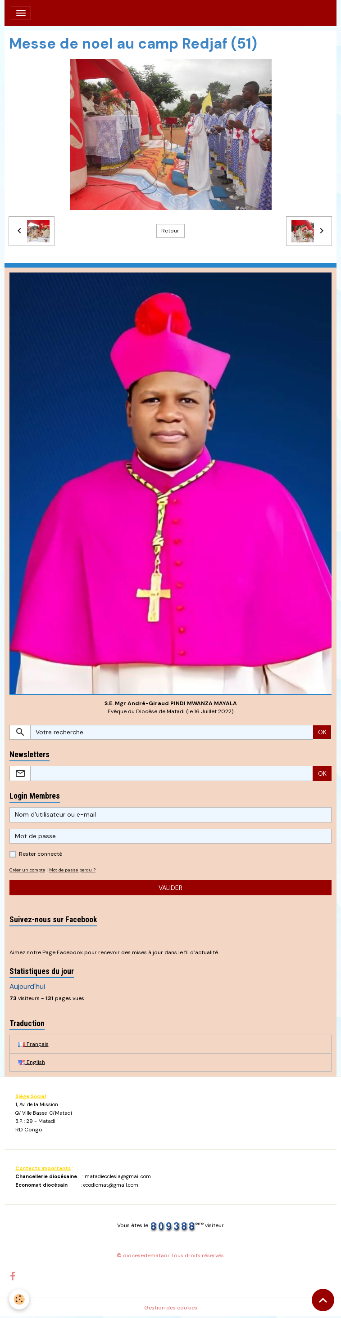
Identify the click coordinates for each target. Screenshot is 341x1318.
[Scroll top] (323, 1300)
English (31, 1062)
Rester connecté (40, 854)
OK (322, 732)
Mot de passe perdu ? (72, 870)
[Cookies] (19, 1299)
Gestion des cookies (170, 1307)
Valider (170, 888)
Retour (170, 230)
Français (33, 1044)
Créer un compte (27, 870)
